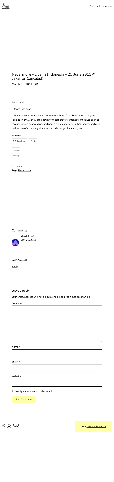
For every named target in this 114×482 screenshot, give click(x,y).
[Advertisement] (57, 40)
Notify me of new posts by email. (34, 391)
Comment (18, 303)
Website (16, 376)
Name (16, 346)
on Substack (96, 426)
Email (16, 361)
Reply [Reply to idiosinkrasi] (15, 266)
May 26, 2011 (28, 239)
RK (36, 84)
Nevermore (24, 170)
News (19, 166)
